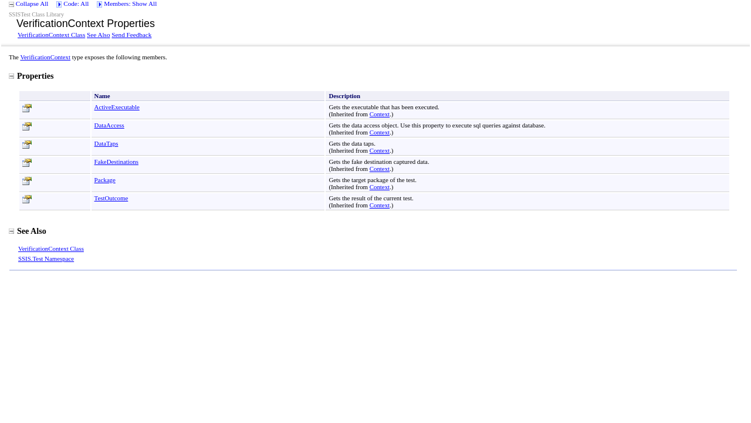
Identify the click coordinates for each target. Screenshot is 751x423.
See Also (98, 34)
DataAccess (109, 125)
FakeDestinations (116, 161)
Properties (31, 75)
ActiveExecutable (117, 106)
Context (380, 114)
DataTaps (106, 143)
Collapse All (32, 3)
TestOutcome (111, 198)
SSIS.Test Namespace (46, 258)
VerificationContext (45, 57)
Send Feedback (131, 34)
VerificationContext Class (51, 34)
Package (105, 179)
